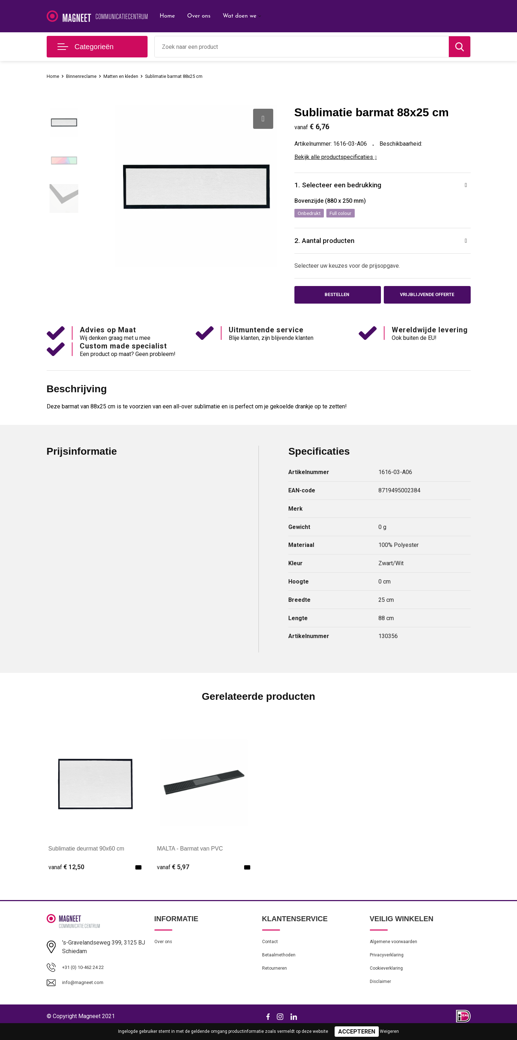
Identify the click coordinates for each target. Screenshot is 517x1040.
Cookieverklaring (389, 979)
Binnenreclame (85, 76)
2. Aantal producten (329, 243)
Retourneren (276, 979)
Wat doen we (239, 16)
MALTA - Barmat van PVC (190, 855)
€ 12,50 (66, 873)
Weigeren (389, 1031)
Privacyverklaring (389, 964)
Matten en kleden (130, 76)
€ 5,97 (173, 873)
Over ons (198, 16)
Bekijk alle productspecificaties (335, 157)
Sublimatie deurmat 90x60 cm (86, 855)
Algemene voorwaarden (398, 949)
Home (167, 16)
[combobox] (302, 46)
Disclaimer (382, 995)
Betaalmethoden (281, 964)
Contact (271, 949)
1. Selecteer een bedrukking (342, 186)
